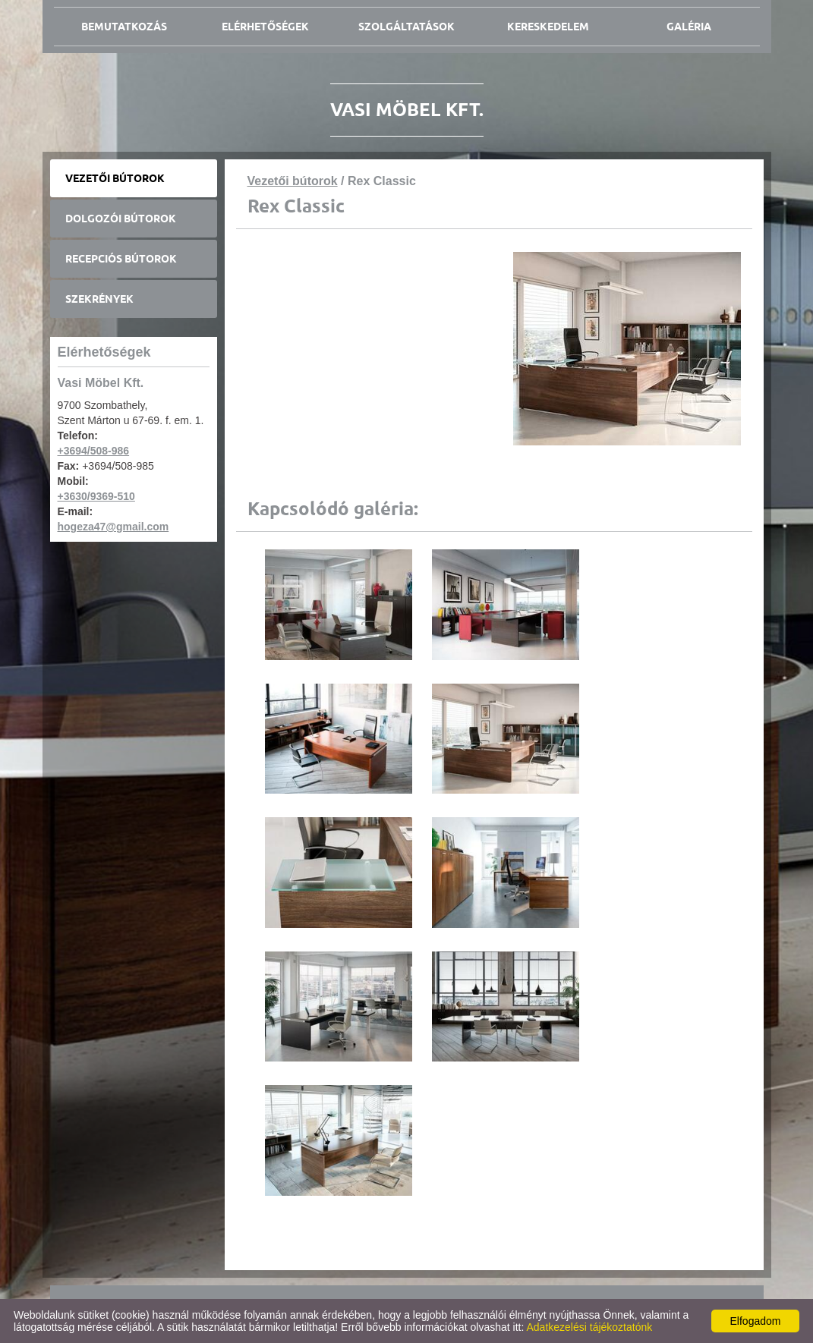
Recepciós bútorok (121, 259)
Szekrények (99, 299)
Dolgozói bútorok (120, 218)
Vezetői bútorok (115, 178)
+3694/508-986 (94, 451)
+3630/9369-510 (96, 496)
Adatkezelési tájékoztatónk (589, 1327)
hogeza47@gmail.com (113, 527)
